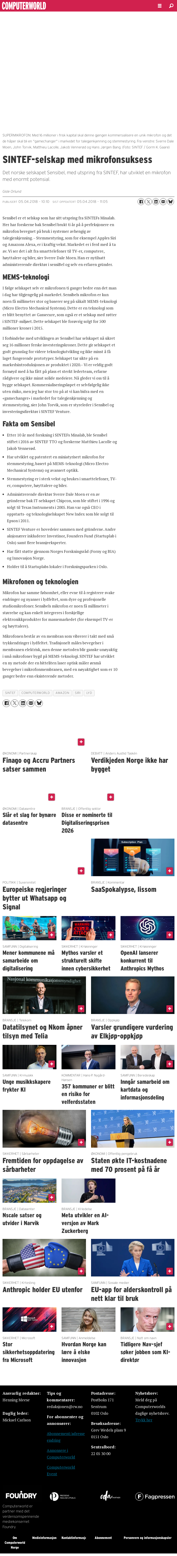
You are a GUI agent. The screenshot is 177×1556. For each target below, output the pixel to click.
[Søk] (171, 6)
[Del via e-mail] (163, 201)
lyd (89, 693)
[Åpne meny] (159, 6)
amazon (62, 693)
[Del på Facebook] (141, 201)
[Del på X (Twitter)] (148, 201)
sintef (10, 693)
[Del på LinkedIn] (155, 201)
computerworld (35, 693)
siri (77, 693)
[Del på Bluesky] (170, 201)
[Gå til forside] (36, 6)
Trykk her (143, 1420)
